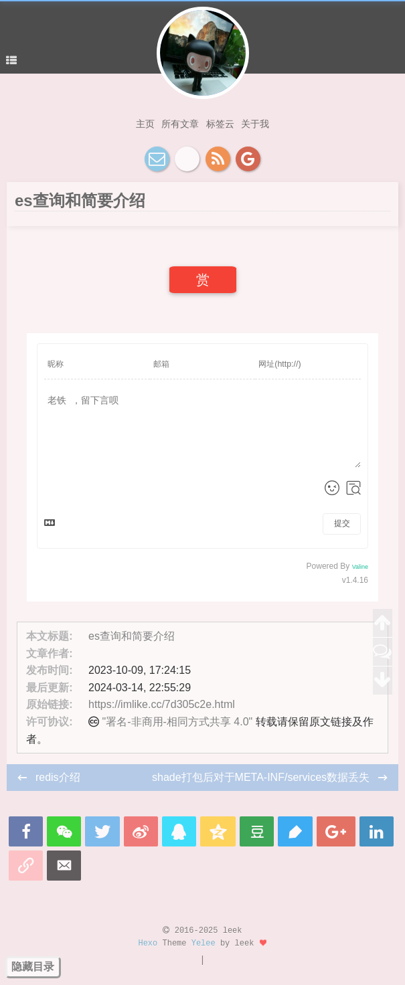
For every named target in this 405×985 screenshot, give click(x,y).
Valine (360, 566)
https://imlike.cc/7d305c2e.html (161, 704)
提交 (342, 523)
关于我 (255, 123)
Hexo (147, 943)
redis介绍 (57, 777)
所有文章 (180, 123)
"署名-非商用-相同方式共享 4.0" (177, 721)
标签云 (220, 123)
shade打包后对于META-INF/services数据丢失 (262, 777)
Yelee (203, 943)
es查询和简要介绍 (131, 636)
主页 (145, 123)
